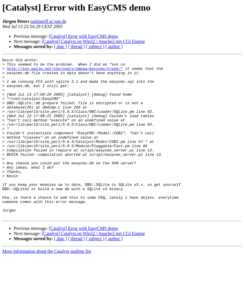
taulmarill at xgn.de (48, 21)
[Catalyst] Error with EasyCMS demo (83, 36)
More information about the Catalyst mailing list (46, 283)
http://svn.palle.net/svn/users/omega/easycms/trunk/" (65, 71)
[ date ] (60, 46)
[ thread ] (76, 46)
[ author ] (114, 46)
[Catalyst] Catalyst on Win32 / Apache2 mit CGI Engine (93, 41)
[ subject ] (95, 46)
